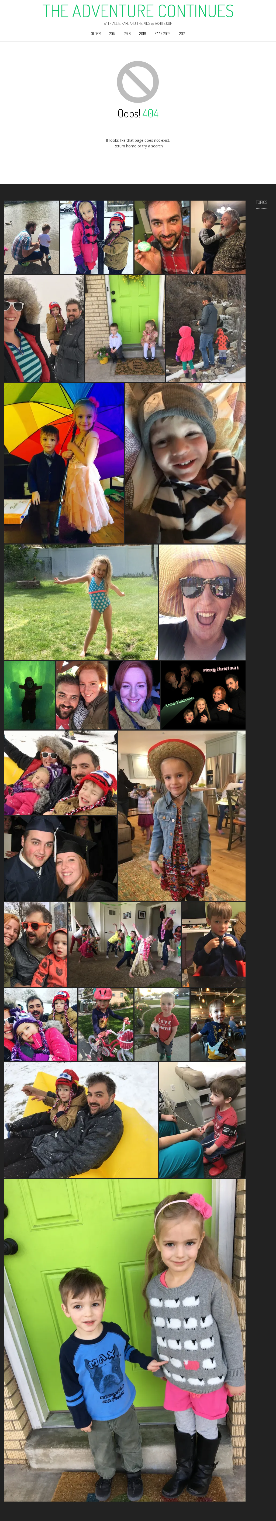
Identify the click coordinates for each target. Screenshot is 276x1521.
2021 (182, 33)
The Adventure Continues (138, 10)
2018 (127, 33)
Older (96, 33)
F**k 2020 (163, 33)
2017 (112, 33)
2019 (142, 33)
